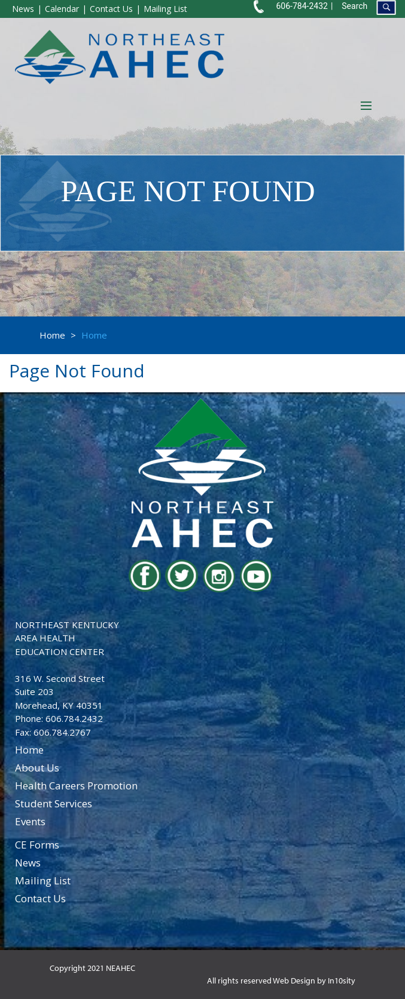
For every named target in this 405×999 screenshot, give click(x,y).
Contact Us (111, 8)
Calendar (62, 8)
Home (52, 335)
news (28, 862)
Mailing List (165, 8)
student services (53, 803)
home (29, 750)
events (30, 821)
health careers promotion (76, 785)
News (23, 8)
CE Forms (37, 845)
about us (37, 767)
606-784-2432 (301, 6)
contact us (40, 898)
